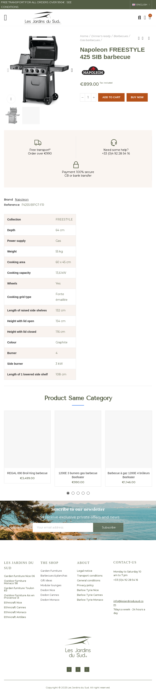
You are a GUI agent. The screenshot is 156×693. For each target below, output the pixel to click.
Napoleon (22, 199)
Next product (149, 38)
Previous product (139, 38)
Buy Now (137, 97)
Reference (12, 205)
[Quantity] (88, 97)
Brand (8, 199)
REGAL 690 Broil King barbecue (27, 473)
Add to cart (111, 97)
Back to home (144, 38)
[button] (8, 70)
